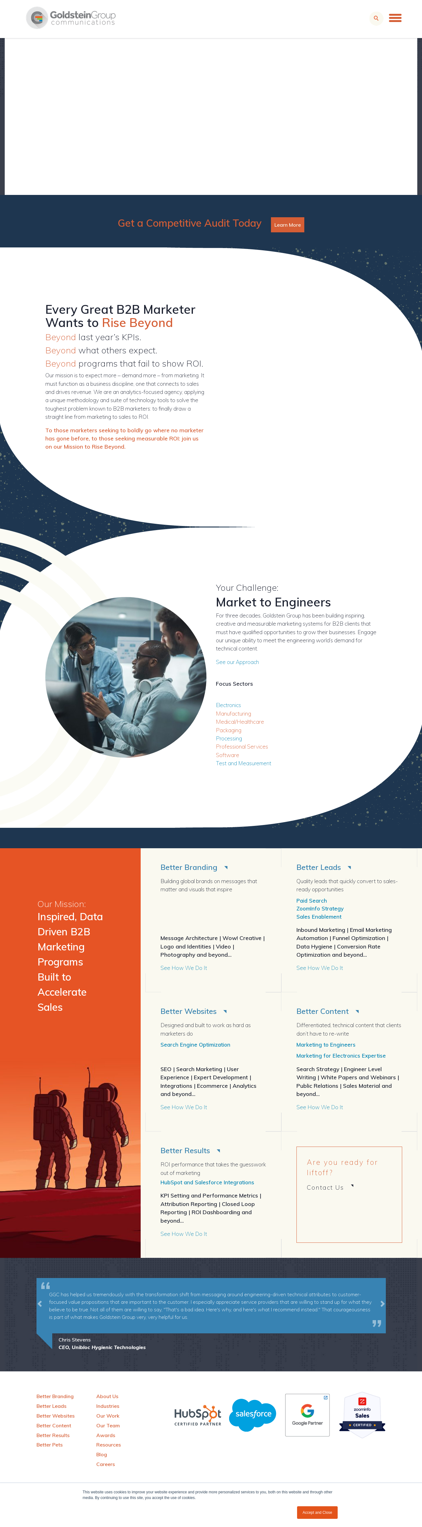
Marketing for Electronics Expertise (342, 1057)
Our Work (107, 1418)
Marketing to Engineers (326, 1046)
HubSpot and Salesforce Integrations (209, 1184)
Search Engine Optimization (196, 1046)
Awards (105, 1438)
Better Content (324, 1012)
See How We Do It (183, 968)
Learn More (287, 225)
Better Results (186, 1153)
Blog (101, 1457)
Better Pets (50, 1447)
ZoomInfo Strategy (321, 909)
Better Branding (190, 867)
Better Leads (320, 867)
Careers (105, 1467)
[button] (40, 1317)
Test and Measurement (244, 763)
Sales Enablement (319, 917)
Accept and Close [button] (317, 1512)
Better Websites (190, 1012)
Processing (229, 738)
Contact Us (325, 1189)
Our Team (108, 1428)
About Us (107, 1399)
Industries (107, 1409)
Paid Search (312, 901)
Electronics (229, 704)
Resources (108, 1447)
